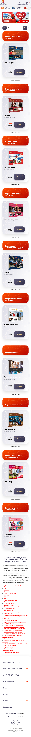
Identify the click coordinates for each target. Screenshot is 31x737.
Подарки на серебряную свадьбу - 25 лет (14, 633)
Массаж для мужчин (9, 605)
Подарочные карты (9, 623)
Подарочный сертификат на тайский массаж (16, 615)
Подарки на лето (8, 647)
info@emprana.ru (21, 713)
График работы (15, 715)
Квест (5, 586)
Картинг (6, 591)
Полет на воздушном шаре (11, 600)
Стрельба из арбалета (10, 638)
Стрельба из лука (8, 601)
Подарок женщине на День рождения (14, 612)
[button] (29, 8)
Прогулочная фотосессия (10, 620)
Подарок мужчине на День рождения (14, 585)
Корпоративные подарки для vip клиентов (15, 622)
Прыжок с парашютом (10, 593)
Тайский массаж (8, 596)
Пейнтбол (6, 590)
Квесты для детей (8, 613)
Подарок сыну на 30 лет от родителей (14, 627)
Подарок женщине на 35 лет (11, 652)
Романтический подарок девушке (13, 632)
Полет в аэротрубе (9, 603)
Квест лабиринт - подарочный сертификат (15, 617)
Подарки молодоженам (10, 608)
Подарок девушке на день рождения (13, 625)
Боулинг (6, 598)
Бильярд (6, 595)
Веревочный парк (8, 610)
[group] (15, 18)
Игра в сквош (7, 618)
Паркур (6, 588)
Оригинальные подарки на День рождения (15, 606)
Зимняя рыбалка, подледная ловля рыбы (15, 628)
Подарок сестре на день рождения (13, 630)
